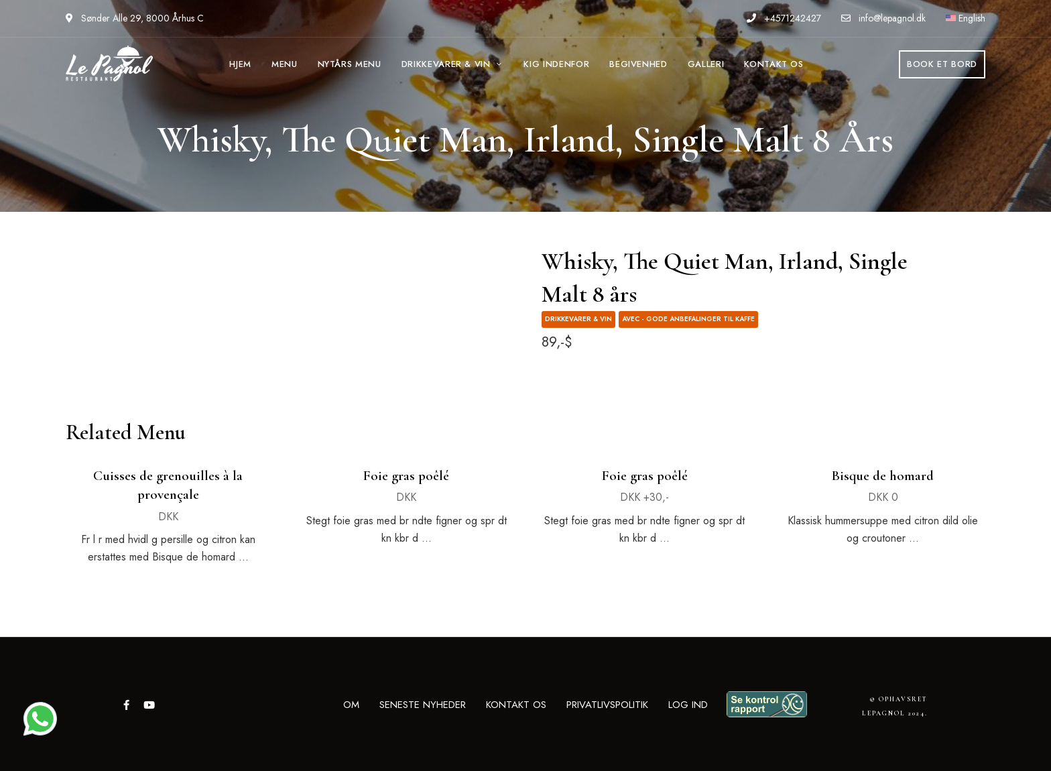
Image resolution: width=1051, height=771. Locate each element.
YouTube (149, 705)
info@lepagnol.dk (883, 18)
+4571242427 (784, 18)
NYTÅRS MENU (349, 64)
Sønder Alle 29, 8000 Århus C (135, 18)
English (965, 18)
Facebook (126, 705)
